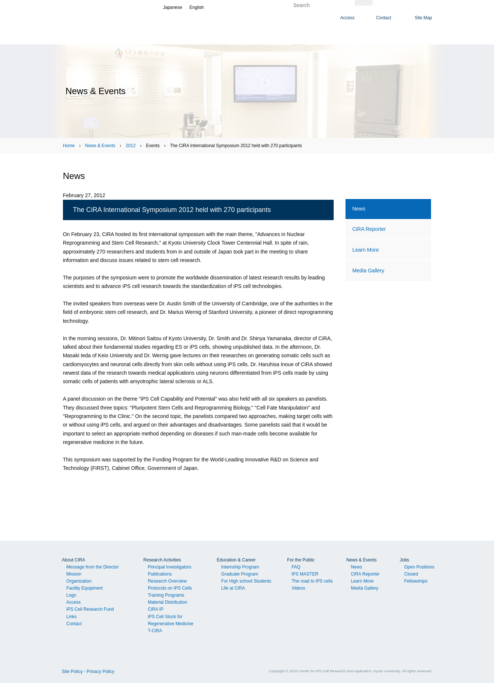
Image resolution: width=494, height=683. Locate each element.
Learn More (365, 250)
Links (71, 616)
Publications (160, 574)
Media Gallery (368, 270)
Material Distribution (167, 602)
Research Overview (167, 581)
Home (69, 145)
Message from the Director (92, 567)
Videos (298, 588)
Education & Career (236, 560)
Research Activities (162, 560)
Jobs (404, 560)
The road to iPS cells (312, 581)
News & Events (100, 145)
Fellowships (415, 581)
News (358, 209)
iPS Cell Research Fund (90, 609)
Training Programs (166, 595)
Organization (78, 581)
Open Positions (419, 567)
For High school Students (246, 581)
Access (73, 602)
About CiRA (73, 560)
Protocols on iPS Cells (170, 588)
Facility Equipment (84, 588)
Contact (73, 623)
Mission (73, 574)
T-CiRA (155, 630)
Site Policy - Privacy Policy (88, 671)
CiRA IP (155, 609)
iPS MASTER (304, 574)
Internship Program (240, 567)
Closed (411, 574)
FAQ (295, 567)
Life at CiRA (233, 588)
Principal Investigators (169, 567)
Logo (71, 595)
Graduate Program (239, 574)
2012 (131, 145)
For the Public (300, 560)
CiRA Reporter (368, 229)
